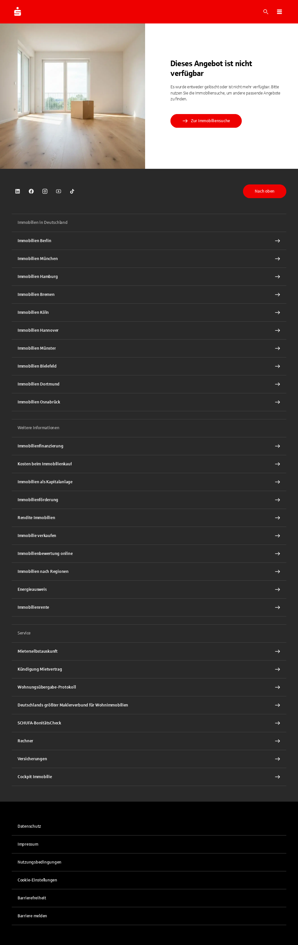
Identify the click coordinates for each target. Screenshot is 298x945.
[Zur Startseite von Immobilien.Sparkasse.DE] (17, 12)
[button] (279, 12)
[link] (17, 191)
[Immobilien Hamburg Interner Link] (149, 276)
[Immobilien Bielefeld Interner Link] (149, 366)
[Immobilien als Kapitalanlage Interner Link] (149, 482)
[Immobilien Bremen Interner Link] (149, 294)
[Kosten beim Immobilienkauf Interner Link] (149, 464)
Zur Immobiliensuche (206, 121)
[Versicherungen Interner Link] (149, 759)
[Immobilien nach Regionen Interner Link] (149, 571)
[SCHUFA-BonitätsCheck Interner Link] (149, 723)
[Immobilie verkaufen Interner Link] (149, 536)
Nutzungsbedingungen (39, 862)
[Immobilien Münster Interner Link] (149, 348)
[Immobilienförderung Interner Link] (149, 500)
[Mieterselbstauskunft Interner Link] (149, 651)
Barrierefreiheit (32, 898)
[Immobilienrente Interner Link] (149, 607)
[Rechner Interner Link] (149, 741)
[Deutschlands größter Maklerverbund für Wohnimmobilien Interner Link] (149, 705)
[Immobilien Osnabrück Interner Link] (149, 402)
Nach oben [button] (265, 191)
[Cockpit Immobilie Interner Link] (149, 777)
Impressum (28, 844)
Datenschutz (29, 826)
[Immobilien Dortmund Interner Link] (149, 384)
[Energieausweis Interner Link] (149, 589)
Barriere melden (32, 916)
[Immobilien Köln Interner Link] (149, 312)
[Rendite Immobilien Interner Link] (149, 518)
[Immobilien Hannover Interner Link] (149, 330)
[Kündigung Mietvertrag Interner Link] (149, 669)
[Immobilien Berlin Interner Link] (149, 241)
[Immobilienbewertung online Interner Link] (149, 553)
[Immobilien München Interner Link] (149, 259)
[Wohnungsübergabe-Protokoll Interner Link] (149, 687)
